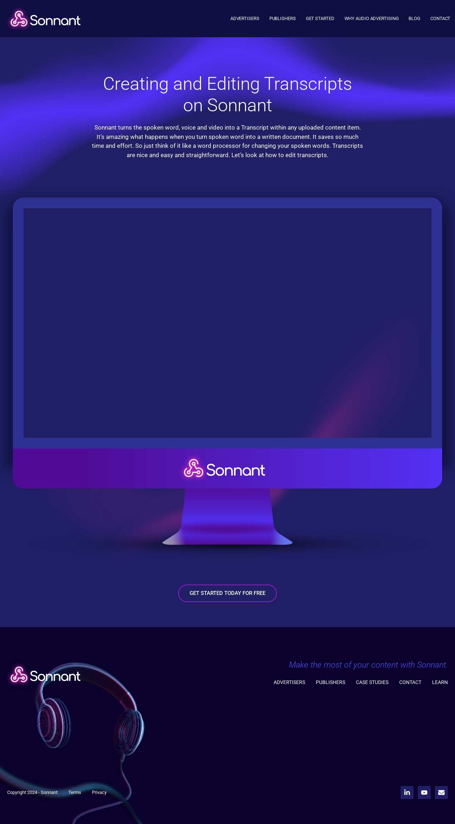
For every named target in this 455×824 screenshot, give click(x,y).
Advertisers (244, 18)
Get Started (320, 18)
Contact (440, 18)
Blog (414, 18)
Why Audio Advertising (371, 18)
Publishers (282, 18)
